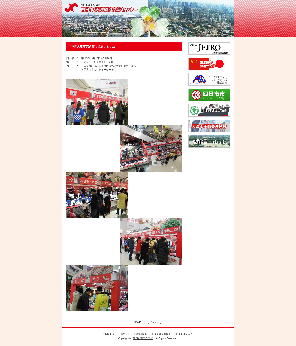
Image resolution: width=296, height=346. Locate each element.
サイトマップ (154, 322)
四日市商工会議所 (143, 338)
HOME (137, 322)
